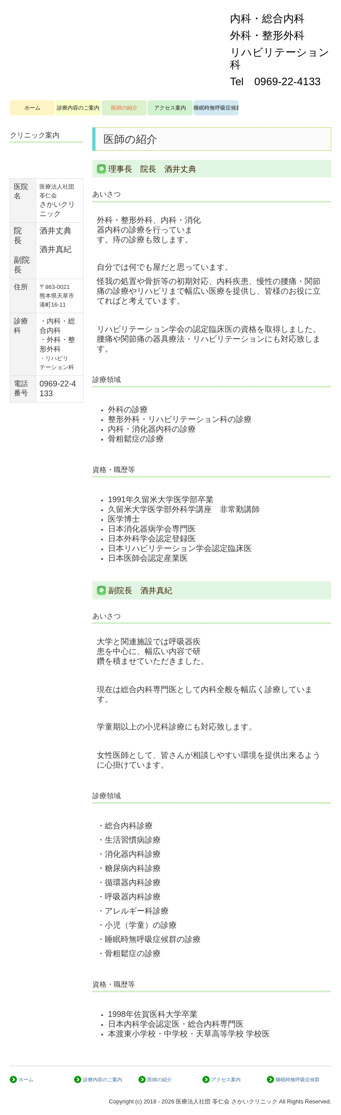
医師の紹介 (124, 108)
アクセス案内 (170, 108)
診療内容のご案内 (78, 108)
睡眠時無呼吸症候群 (216, 108)
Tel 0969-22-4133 (275, 81)
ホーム (32, 108)
